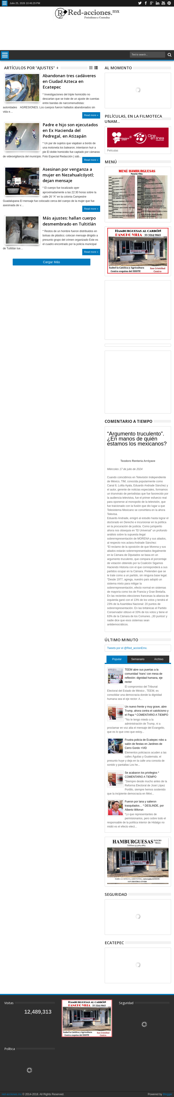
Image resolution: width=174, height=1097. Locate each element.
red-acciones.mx (12, 1094)
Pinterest (169, 3)
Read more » (91, 115)
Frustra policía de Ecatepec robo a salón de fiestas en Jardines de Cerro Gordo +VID (145, 744)
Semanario (137, 659)
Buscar (169, 55)
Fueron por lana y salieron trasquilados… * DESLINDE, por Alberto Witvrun (144, 805)
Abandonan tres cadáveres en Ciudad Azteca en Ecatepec (69, 81)
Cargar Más (51, 262)
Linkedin (157, 3)
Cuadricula (91, 67)
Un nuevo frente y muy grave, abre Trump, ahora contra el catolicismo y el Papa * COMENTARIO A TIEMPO (147, 710)
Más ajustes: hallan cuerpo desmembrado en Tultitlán (69, 220)
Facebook (146, 3)
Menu (4, 3)
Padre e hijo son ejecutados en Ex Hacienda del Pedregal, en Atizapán (70, 130)
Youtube (163, 3)
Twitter (140, 3)
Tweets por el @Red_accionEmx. (127, 648)
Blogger (167, 1094)
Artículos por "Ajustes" (29, 67)
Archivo (158, 659)
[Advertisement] (87, 35)
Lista (96, 67)
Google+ (152, 3)
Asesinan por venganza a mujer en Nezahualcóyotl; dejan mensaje (68, 174)
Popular (116, 659)
